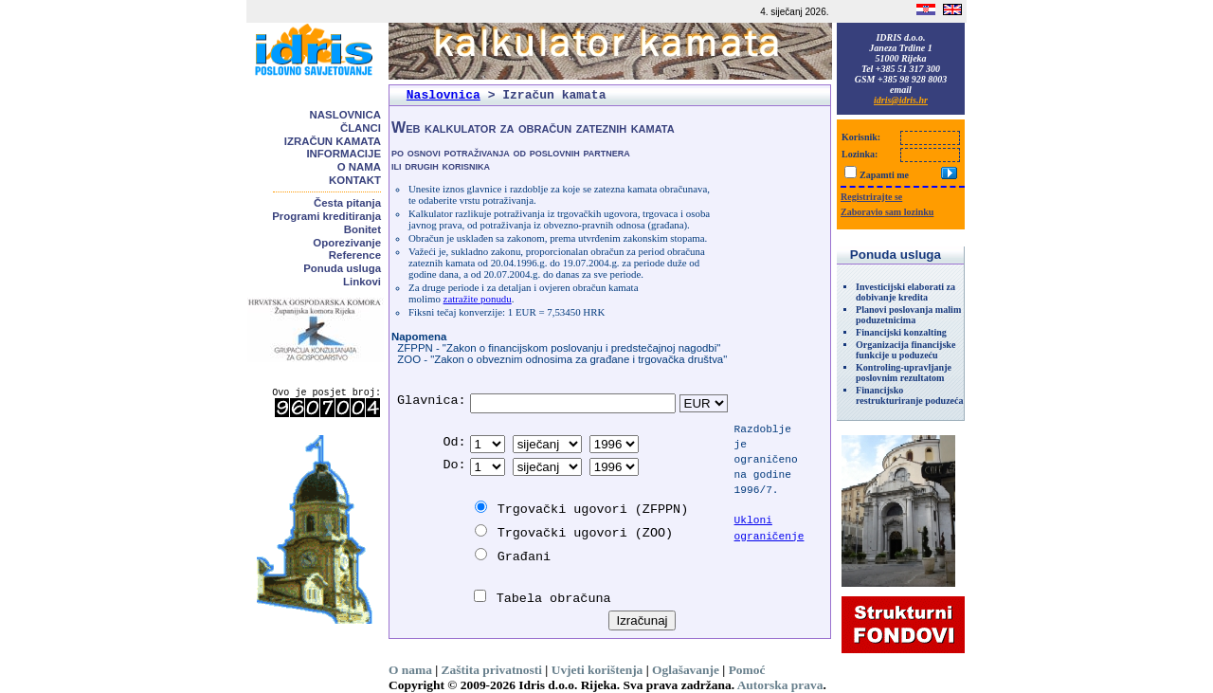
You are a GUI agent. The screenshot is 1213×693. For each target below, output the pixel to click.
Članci (360, 128)
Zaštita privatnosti (492, 670)
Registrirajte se (871, 196)
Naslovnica (345, 114)
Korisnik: (861, 137)
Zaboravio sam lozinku (887, 212)
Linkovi (362, 281)
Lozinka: (860, 154)
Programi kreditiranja (326, 216)
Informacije (343, 153)
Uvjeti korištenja (597, 670)
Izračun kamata (332, 141)
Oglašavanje (685, 670)
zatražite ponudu (478, 298)
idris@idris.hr (901, 100)
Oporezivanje (347, 242)
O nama (359, 167)
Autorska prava (780, 685)
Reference (355, 255)
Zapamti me (884, 175)
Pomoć (747, 670)
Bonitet (362, 229)
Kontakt (355, 180)
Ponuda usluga (342, 268)
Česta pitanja (347, 203)
